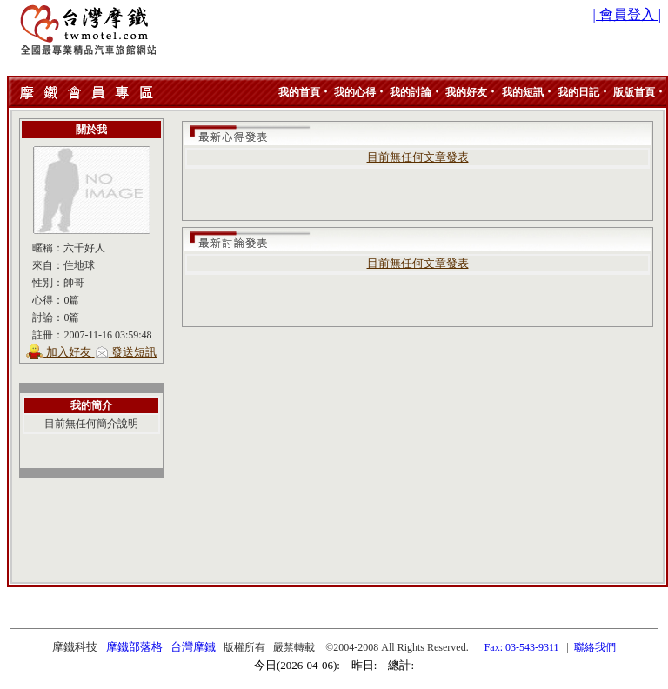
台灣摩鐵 (193, 646)
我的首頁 (299, 92)
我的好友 (466, 92)
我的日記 (578, 92)
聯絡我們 (595, 647)
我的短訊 (523, 92)
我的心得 (355, 92)
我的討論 (410, 92)
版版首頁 (634, 92)
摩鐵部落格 (134, 646)
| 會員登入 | (627, 14)
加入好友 (68, 351)
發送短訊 (134, 351)
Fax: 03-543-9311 (521, 647)
